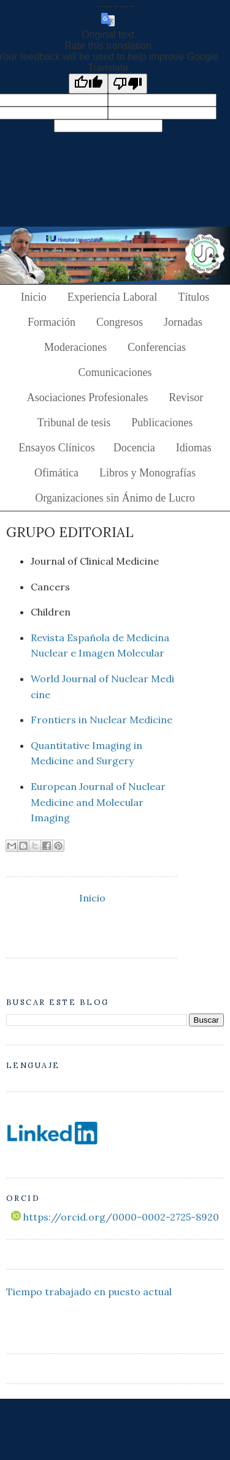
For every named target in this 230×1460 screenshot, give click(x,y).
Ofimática (56, 473)
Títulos (193, 297)
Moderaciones (75, 347)
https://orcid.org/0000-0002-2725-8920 (115, 1217)
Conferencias (157, 347)
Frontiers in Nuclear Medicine (101, 719)
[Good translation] (88, 83)
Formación (51, 322)
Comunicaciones (115, 372)
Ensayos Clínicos (56, 448)
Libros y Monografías (147, 473)
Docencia (134, 448)
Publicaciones (162, 422)
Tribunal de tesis (73, 422)
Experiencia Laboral (112, 297)
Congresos (119, 322)
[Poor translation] (127, 83)
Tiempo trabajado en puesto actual (89, 1291)
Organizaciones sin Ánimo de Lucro (115, 498)
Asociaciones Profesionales (87, 397)
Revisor (186, 397)
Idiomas (194, 448)
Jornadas (183, 322)
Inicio (34, 297)
